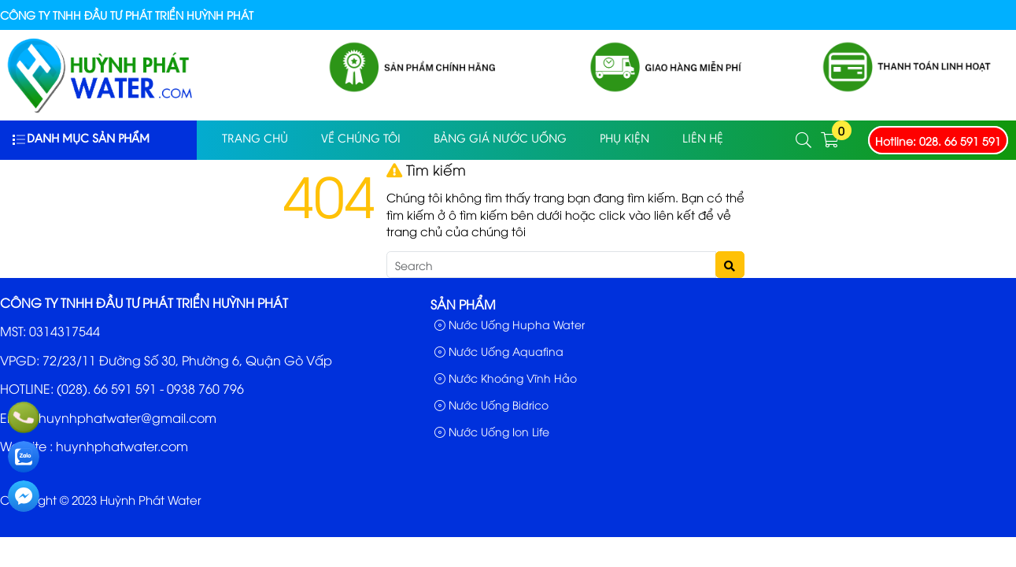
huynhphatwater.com (122, 445)
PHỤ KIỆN (624, 139)
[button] (804, 140)
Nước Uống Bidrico (491, 404)
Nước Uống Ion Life (491, 431)
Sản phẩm (463, 304)
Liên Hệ (702, 139)
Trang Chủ (255, 139)
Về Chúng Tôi (361, 139)
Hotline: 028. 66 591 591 (938, 140)
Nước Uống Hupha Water (509, 324)
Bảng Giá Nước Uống (500, 139)
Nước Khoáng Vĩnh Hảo (505, 377)
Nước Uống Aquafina (498, 350)
